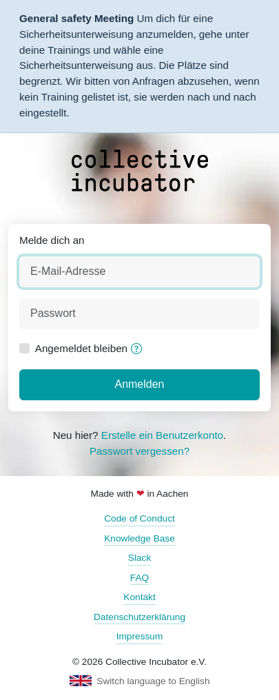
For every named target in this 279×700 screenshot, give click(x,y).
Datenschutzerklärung (139, 617)
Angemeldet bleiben (81, 348)
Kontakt (139, 597)
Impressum (139, 636)
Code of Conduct (139, 518)
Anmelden (139, 384)
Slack (139, 558)
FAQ (139, 578)
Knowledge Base (139, 538)
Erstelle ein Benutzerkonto (162, 435)
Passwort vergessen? (139, 451)
